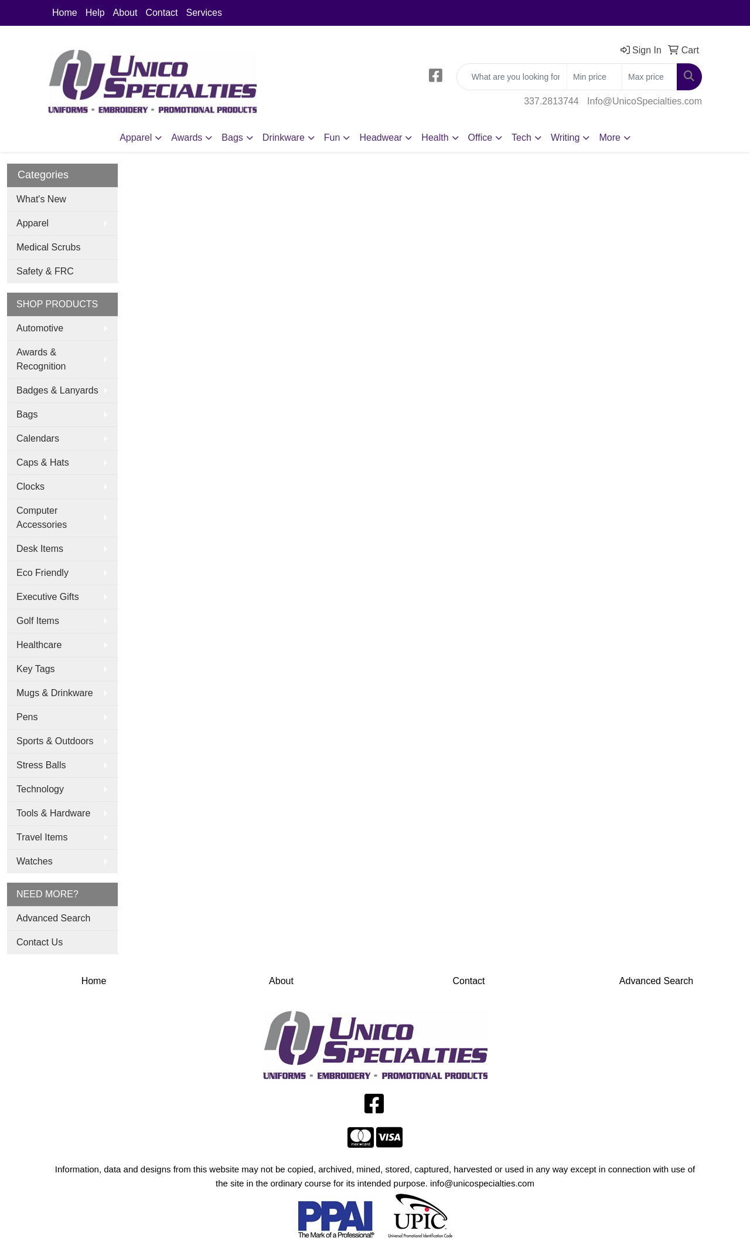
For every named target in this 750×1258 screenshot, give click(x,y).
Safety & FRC (45, 271)
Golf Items (37, 621)
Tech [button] (521, 138)
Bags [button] (232, 138)
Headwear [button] (380, 138)
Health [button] (434, 138)
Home (64, 13)
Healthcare (39, 645)
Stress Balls (41, 765)
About (125, 13)
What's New (41, 199)
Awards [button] (186, 138)
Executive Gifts (47, 597)
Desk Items (39, 549)
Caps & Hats (42, 462)
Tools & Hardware (53, 813)
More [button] (609, 138)
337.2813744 (551, 101)
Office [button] (480, 138)
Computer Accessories (41, 518)
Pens (27, 717)
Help (95, 13)
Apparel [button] (136, 138)
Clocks (30, 486)
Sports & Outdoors (55, 741)
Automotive (39, 328)
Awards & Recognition (41, 359)
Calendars (37, 438)
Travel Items (41, 837)
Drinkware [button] (283, 138)
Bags (27, 414)
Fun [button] (332, 138)
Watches (34, 861)
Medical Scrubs (48, 247)
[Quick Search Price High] (649, 76)
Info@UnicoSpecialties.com (644, 101)
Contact (161, 13)
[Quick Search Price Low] (594, 76)
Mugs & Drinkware (54, 693)
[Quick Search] (511, 76)
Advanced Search (53, 918)
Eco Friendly (42, 573)
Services (204, 13)
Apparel (32, 223)
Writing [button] (565, 138)
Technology (40, 789)
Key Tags (35, 669)
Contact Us (39, 942)
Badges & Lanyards (57, 390)
